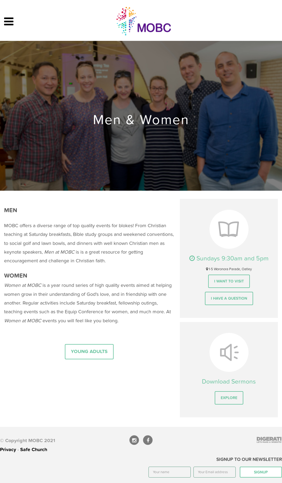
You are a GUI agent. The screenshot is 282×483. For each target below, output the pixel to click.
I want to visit (229, 281)
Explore (229, 398)
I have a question (229, 298)
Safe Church (33, 449)
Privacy (8, 449)
